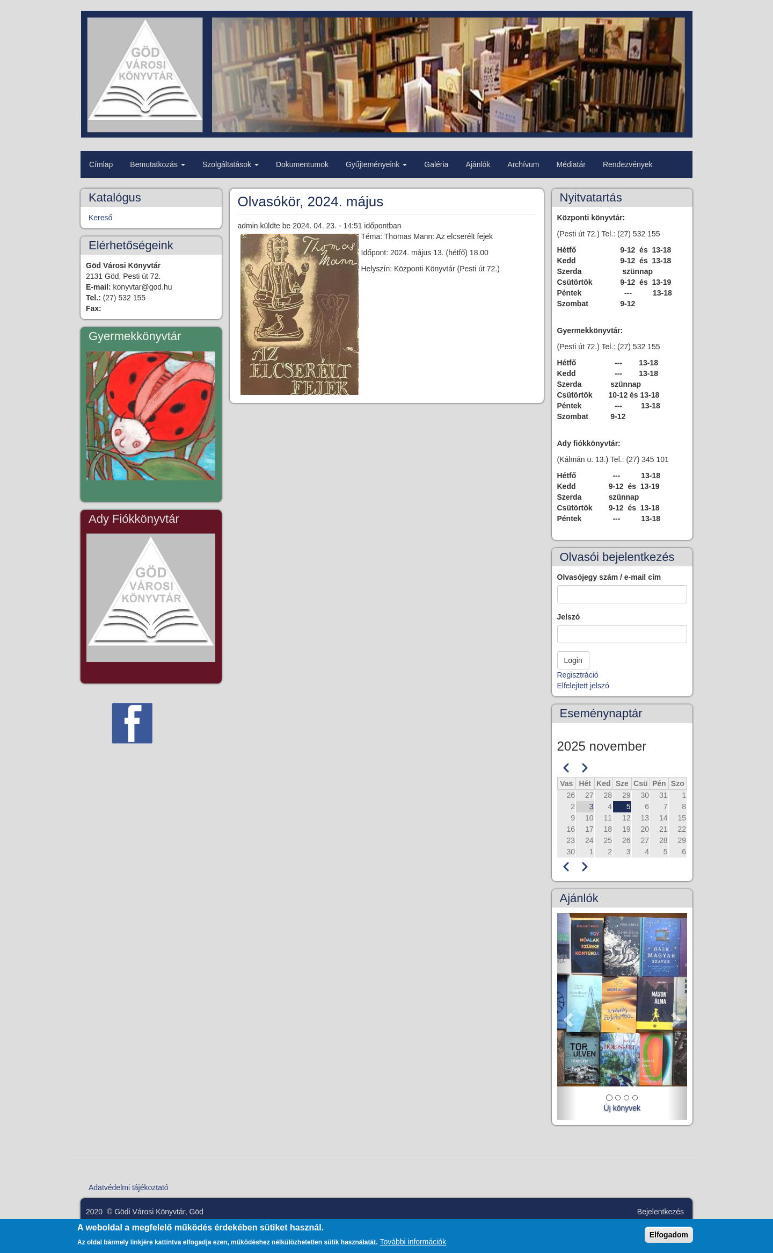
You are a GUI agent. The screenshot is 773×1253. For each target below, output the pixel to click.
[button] (567, 1016)
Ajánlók (477, 164)
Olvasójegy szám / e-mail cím (609, 577)
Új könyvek (622, 1108)
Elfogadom (669, 1238)
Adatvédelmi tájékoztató (129, 1187)
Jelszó (568, 617)
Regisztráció (578, 675)
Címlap (101, 164)
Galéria (436, 164)
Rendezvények (628, 164)
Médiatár (570, 164)
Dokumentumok (302, 164)
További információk (413, 1245)
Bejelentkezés (660, 1211)
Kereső (100, 217)
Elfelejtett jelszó (583, 685)
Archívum (523, 164)
